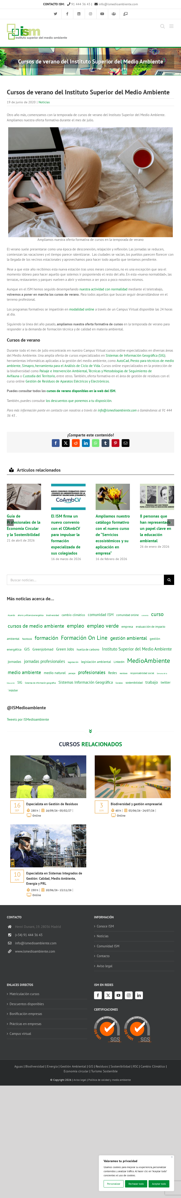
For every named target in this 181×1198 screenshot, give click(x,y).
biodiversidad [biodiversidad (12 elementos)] (52, 615)
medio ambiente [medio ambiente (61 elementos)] (24, 672)
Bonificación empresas (26, 1014)
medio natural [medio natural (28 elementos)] (55, 672)
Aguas (18, 1066)
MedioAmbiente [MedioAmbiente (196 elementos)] (148, 660)
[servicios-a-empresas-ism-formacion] (48, 757)
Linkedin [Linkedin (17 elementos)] (119, 662)
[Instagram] (129, 995)
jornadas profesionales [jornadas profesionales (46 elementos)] (44, 661)
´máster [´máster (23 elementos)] (13, 690)
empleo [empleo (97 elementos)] (75, 625)
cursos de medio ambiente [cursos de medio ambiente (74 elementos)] (36, 626)
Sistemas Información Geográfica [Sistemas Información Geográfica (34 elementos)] (85, 682)
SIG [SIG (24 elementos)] (19, 682)
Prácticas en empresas (25, 1024)
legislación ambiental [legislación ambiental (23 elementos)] (96, 661)
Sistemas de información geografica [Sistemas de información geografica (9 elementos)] (40, 683)
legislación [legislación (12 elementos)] (73, 662)
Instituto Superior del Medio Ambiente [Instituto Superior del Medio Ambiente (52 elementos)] (137, 649)
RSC (135, 1066)
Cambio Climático (153, 1066)
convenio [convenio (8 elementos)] (145, 615)
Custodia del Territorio (39, 376)
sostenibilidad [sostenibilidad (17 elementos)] (134, 682)
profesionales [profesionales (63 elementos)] (91, 672)
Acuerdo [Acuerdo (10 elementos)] (11, 615)
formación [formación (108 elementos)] (46, 637)
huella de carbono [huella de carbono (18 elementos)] (88, 649)
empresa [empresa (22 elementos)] (127, 626)
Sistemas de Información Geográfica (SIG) (135, 355)
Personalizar (113, 1183)
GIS (91, 1066)
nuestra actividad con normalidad (103, 289)
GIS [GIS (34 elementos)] (27, 649)
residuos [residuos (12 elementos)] (123, 673)
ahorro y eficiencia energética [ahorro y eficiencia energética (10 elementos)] (30, 615)
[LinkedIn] (139, 995)
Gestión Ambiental (73, 1066)
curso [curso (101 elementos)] (157, 614)
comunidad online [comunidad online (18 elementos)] (127, 615)
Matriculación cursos (24, 994)
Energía (52, 1066)
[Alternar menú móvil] (171, 26)
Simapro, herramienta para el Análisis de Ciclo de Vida (61, 366)
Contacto (103, 956)
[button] (10, 522)
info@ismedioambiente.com (116, 4)
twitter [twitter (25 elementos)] (166, 682)
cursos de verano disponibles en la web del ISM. (81, 391)
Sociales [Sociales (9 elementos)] (119, 683)
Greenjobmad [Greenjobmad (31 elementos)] (42, 649)
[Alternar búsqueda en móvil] (162, 26)
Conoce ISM (105, 926)
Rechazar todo (136, 1183)
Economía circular (76, 1071)
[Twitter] (108, 995)
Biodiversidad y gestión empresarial (136, 804)
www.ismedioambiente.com (35, 951)
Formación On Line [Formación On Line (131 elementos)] (84, 637)
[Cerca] (172, 1157)
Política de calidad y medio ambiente (109, 1079)
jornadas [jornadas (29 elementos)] (14, 661)
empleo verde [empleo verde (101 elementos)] (103, 625)
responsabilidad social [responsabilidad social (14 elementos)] (142, 673)
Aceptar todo (159, 1183)
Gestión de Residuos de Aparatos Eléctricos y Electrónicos (67, 381)
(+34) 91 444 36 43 (28, 935)
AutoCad (123, 361)
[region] (136, 1173)
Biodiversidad (35, 1066)
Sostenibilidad (120, 1066)
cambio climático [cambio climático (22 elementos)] (73, 615)
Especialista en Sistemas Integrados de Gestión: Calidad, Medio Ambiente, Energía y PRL (54, 878)
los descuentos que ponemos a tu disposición (78, 400)
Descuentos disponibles (27, 1004)
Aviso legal (104, 966)
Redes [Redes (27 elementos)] (112, 672)
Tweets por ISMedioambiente (28, 719)
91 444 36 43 (78, 4)
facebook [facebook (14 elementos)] (27, 638)
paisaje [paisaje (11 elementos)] (71, 673)
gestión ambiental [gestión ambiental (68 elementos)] (128, 638)
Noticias (44, 102)
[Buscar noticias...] (85, 580)
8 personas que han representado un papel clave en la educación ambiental (155, 528)
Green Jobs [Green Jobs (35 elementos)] (65, 649)
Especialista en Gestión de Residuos (52, 804)
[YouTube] (118, 995)
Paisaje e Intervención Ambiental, (63, 371)
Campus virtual (20, 1033)
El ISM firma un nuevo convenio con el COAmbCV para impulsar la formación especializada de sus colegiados (65, 534)
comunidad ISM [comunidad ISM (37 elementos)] (100, 614)
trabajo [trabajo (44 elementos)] (151, 682)
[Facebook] (98, 995)
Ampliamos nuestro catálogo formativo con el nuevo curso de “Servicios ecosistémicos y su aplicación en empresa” (113, 534)
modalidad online (81, 309)
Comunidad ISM (108, 946)
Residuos (102, 1066)
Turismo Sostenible (104, 1071)
